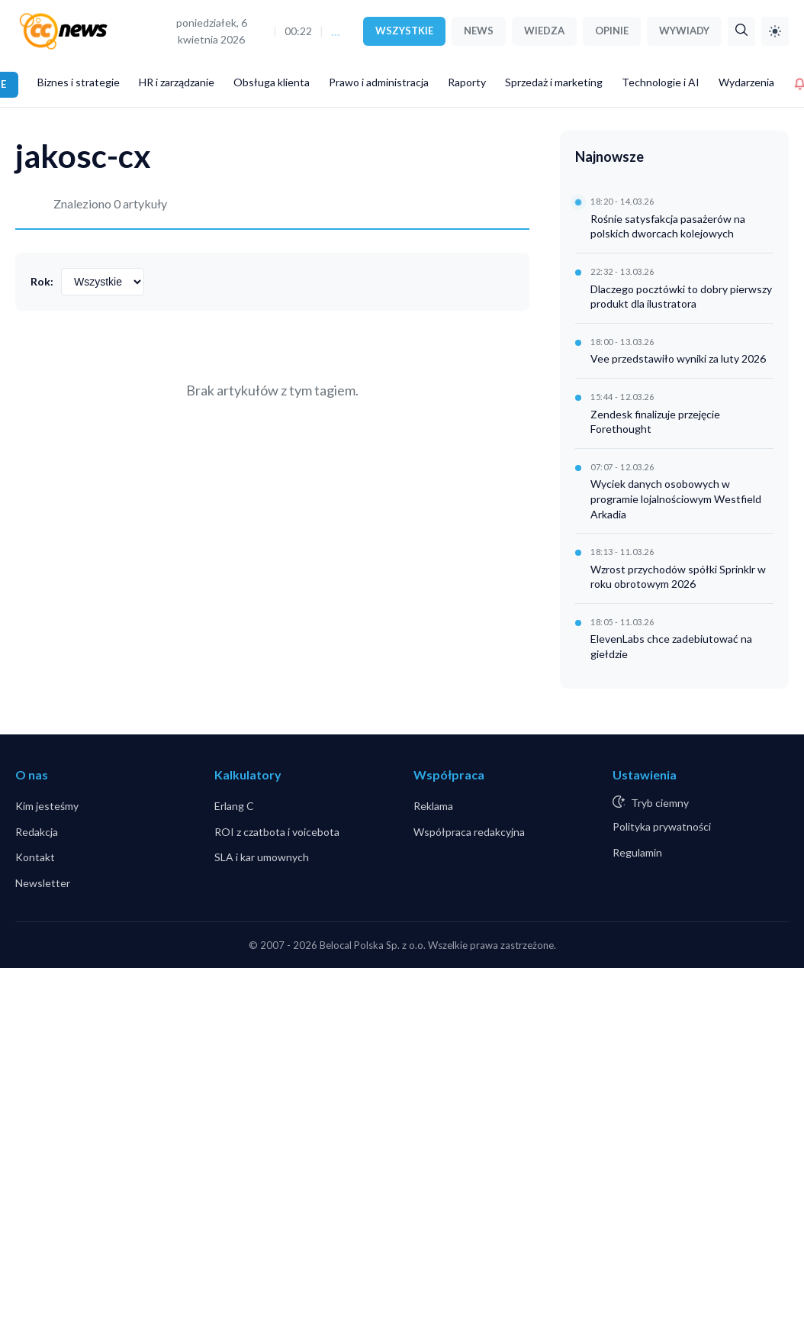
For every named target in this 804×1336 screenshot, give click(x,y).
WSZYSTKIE (404, 30)
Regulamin (637, 852)
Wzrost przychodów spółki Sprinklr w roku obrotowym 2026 (678, 577)
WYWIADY (684, 30)
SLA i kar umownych (261, 856)
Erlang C (234, 805)
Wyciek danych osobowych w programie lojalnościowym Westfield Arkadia (675, 498)
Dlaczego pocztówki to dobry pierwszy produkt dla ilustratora (681, 296)
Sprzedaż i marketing (554, 82)
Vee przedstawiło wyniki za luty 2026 (678, 358)
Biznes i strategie (78, 82)
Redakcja (36, 831)
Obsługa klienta (271, 82)
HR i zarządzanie (176, 82)
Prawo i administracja (379, 82)
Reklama (433, 805)
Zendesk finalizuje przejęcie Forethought (655, 422)
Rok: (42, 281)
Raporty (467, 82)
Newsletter (42, 882)
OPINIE (612, 30)
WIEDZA (544, 30)
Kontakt (35, 856)
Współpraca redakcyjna (469, 831)
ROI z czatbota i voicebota (276, 831)
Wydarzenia (746, 82)
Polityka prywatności (662, 826)
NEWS (479, 30)
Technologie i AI (660, 82)
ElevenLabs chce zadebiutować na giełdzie (671, 646)
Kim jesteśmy (47, 805)
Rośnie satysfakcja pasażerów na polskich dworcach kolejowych (667, 226)
